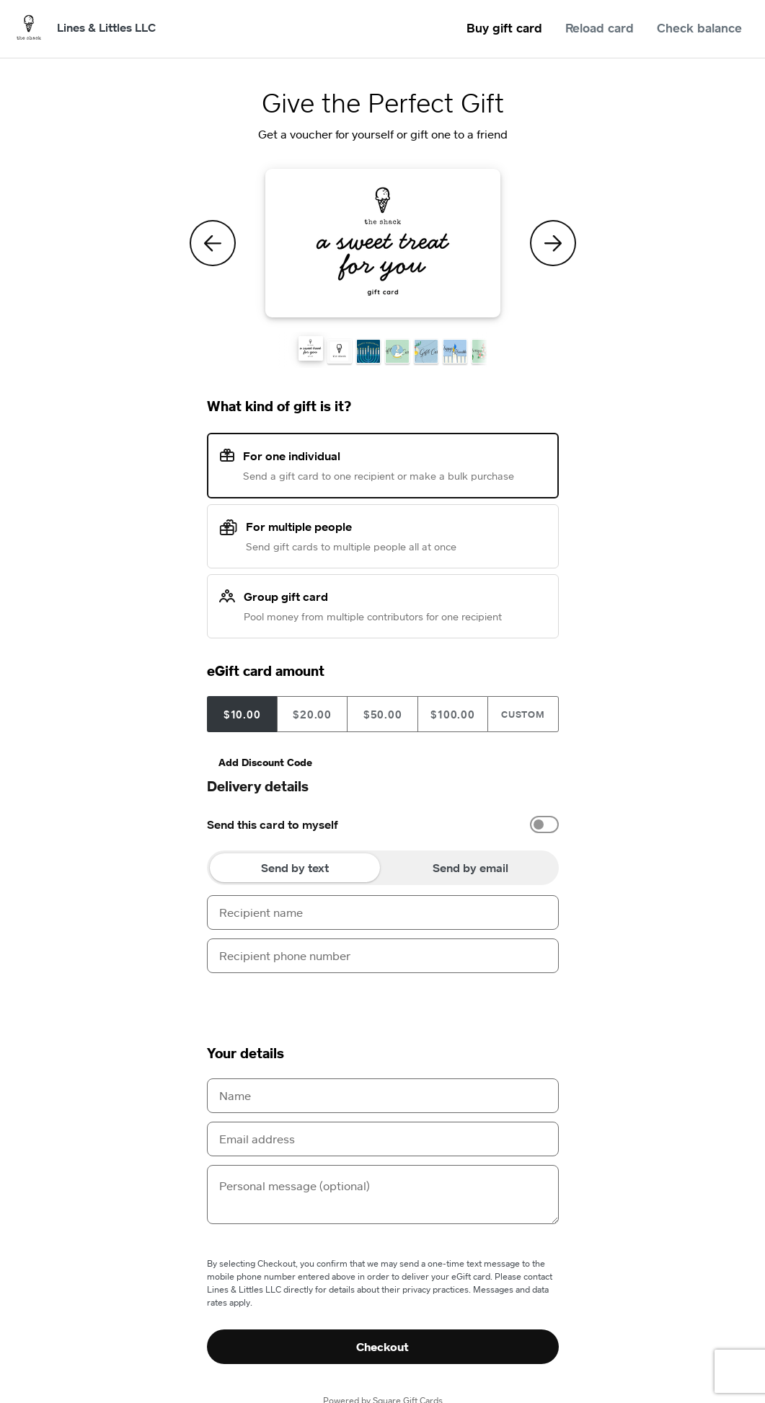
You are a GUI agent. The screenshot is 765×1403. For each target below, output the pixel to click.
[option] (383, 824)
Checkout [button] (382, 1347)
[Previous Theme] (213, 243)
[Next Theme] (553, 243)
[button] (311, 348)
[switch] (544, 824)
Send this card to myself (272, 824)
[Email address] (383, 1139)
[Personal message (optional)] (383, 1194)
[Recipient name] (383, 912)
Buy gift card (504, 27)
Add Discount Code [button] (265, 762)
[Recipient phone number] (383, 955)
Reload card (599, 27)
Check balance (699, 27)
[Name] (383, 1095)
